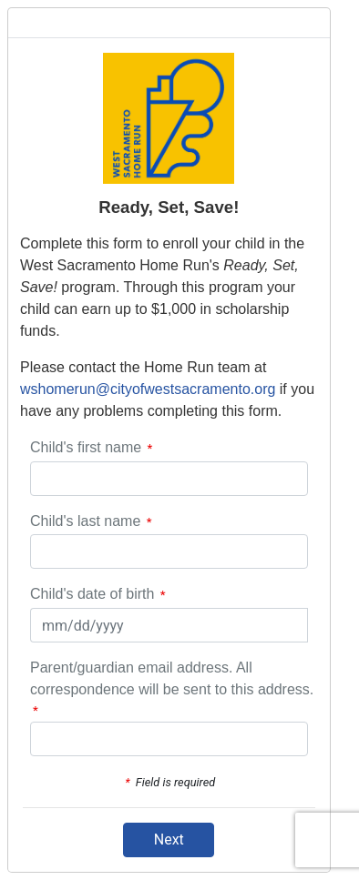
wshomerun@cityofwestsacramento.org (147, 389)
